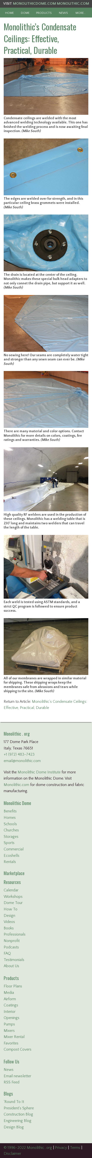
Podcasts (11, 947)
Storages (11, 836)
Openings (11, 1018)
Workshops (13, 896)
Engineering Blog (17, 1121)
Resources (12, 882)
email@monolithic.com (22, 761)
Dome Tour (13, 903)
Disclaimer (12, 1153)
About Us (11, 966)
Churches (11, 830)
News (8, 1069)
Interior (9, 1011)
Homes (10, 817)
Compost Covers (17, 1049)
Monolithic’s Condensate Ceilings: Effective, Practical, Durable (40, 38)
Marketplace (14, 873)
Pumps (9, 1024)
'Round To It (14, 1101)
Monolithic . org (17, 733)
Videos (9, 922)
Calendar (11, 890)
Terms (75, 1147)
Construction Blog (18, 1114)
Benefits (10, 811)
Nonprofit (12, 941)
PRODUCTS (44, 13)
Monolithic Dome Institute (39, 772)
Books (9, 928)
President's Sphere (19, 1108)
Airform (10, 999)
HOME (9, 13)
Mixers (9, 1030)
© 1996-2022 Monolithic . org (28, 1147)
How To (10, 909)
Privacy (61, 1147)
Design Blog (14, 1127)
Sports (9, 843)
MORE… (81, 13)
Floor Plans (13, 986)
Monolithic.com (16, 785)
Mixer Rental (14, 1037)
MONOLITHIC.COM (73, 3)
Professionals (15, 934)
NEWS (63, 13)
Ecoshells (11, 855)
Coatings (11, 1005)
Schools (10, 824)
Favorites (11, 1043)
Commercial (14, 849)
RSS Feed (11, 1082)
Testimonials (14, 960)
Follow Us (11, 1061)
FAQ (7, 953)
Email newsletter (17, 1076)
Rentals (10, 862)
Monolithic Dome (17, 803)
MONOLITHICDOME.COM (34, 3)
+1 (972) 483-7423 (19, 754)
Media (9, 992)
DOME (25, 13)
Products (11, 978)
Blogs (8, 1093)
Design (9, 915)
